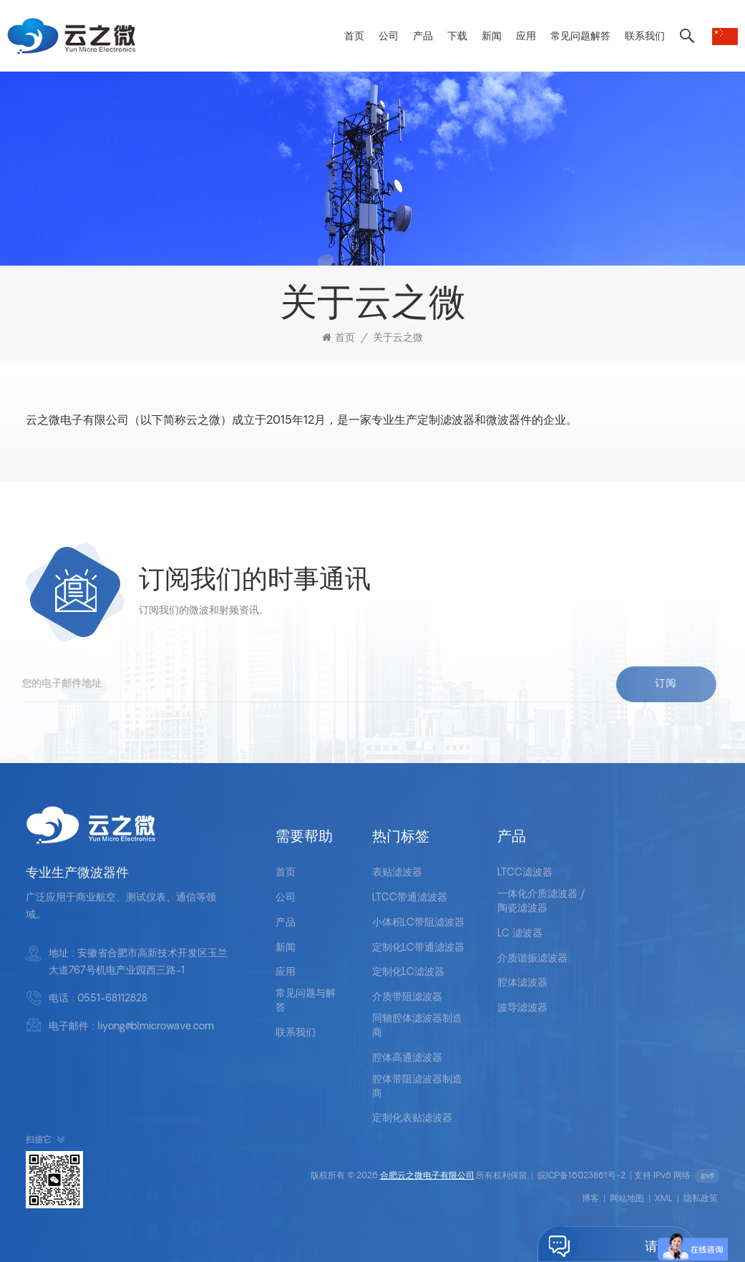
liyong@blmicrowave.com (155, 1026)
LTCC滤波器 (524, 873)
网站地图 (627, 1199)
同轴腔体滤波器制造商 (417, 1026)
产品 (423, 36)
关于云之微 (398, 338)
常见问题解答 (580, 36)
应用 (526, 36)
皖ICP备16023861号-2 (581, 1176)
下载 (457, 36)
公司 (389, 36)
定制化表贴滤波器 (412, 1118)
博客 (590, 1199)
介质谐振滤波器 (532, 958)
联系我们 (645, 36)
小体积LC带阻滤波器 (418, 923)
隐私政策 (700, 1199)
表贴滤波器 (397, 873)
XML (664, 1199)
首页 (354, 36)
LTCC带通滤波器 (409, 898)
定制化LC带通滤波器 (418, 948)
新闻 (492, 36)
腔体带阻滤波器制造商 (417, 1087)
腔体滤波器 (522, 983)
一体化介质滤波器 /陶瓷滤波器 (541, 901)
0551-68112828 (112, 999)
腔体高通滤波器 (407, 1058)
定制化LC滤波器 (408, 972)
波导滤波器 (522, 1008)
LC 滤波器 (519, 933)
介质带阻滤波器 (407, 997)
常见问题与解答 (306, 1001)
